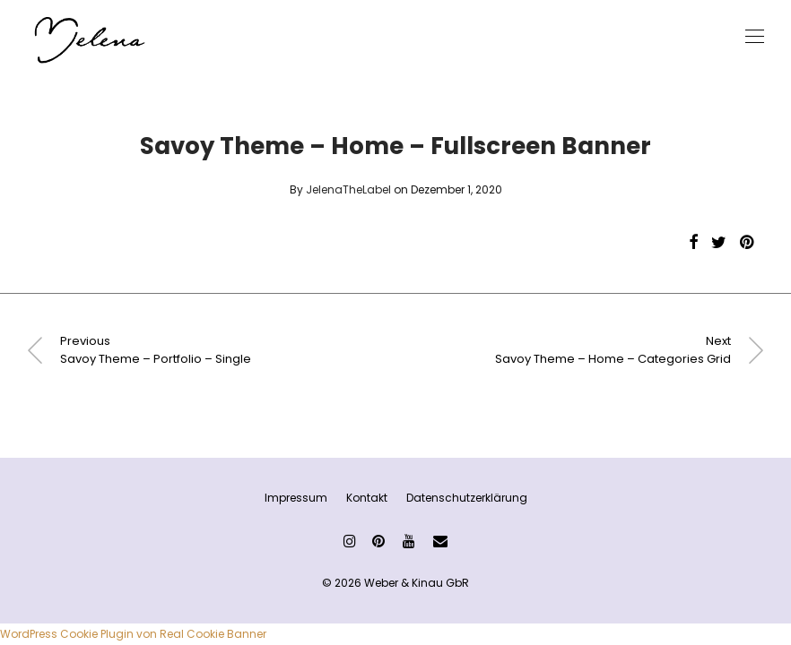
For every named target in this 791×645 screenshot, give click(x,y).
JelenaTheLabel (348, 189)
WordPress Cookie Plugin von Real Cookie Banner (133, 633)
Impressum (296, 497)
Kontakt (366, 497)
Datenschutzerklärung (466, 497)
